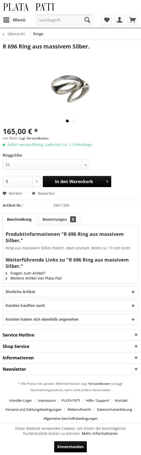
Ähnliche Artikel (20, 291)
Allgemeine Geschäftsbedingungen (70, 418)
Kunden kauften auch (25, 305)
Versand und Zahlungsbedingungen (33, 409)
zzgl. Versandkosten (34, 138)
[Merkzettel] (106, 20)
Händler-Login (20, 400)
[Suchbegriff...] (65, 20)
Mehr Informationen (100, 433)
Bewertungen (59, 219)
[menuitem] (14, 20)
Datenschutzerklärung (114, 409)
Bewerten (43, 193)
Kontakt (121, 400)
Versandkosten (99, 383)
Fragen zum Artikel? (25, 273)
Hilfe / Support (97, 400)
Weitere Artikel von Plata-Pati (34, 278)
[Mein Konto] (119, 20)
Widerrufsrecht (79, 409)
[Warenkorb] (132, 20)
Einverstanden (70, 446)
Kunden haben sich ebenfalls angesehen (42, 319)
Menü (14, 19)
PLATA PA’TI (71, 400)
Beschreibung (19, 219)
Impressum (47, 400)
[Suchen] (87, 20)
